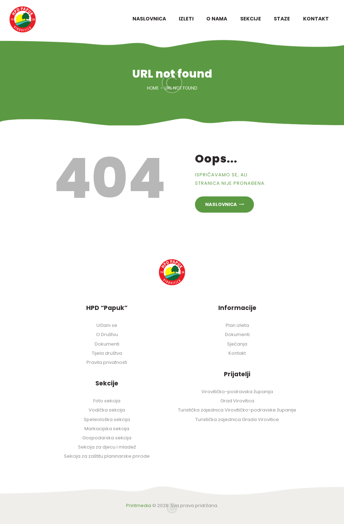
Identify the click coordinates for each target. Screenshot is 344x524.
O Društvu (107, 334)
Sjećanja (237, 344)
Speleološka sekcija (107, 419)
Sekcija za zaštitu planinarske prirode (107, 456)
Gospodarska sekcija (106, 437)
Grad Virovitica (237, 400)
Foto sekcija (106, 400)
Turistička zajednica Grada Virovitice (237, 419)
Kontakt (237, 353)
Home (153, 88)
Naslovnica (221, 204)
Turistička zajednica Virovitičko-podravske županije (237, 410)
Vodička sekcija (107, 410)
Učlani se (106, 325)
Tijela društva (107, 353)
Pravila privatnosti (107, 362)
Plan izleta (237, 325)
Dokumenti (107, 344)
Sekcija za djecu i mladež (107, 447)
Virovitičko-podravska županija (237, 391)
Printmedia (138, 505)
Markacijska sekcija (106, 428)
